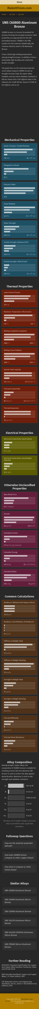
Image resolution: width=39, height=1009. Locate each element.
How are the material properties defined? (19, 844)
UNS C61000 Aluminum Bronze (18, 890)
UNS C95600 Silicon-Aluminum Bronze (18, 945)
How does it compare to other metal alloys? (18, 868)
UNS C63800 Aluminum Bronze (18, 911)
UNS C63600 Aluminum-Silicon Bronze (18, 901)
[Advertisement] (19, 112)
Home (4, 14)
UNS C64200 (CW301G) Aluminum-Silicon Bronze (19, 933)
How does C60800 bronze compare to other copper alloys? (19, 856)
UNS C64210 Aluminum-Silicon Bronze (18, 921)
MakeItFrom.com (19, 8)
